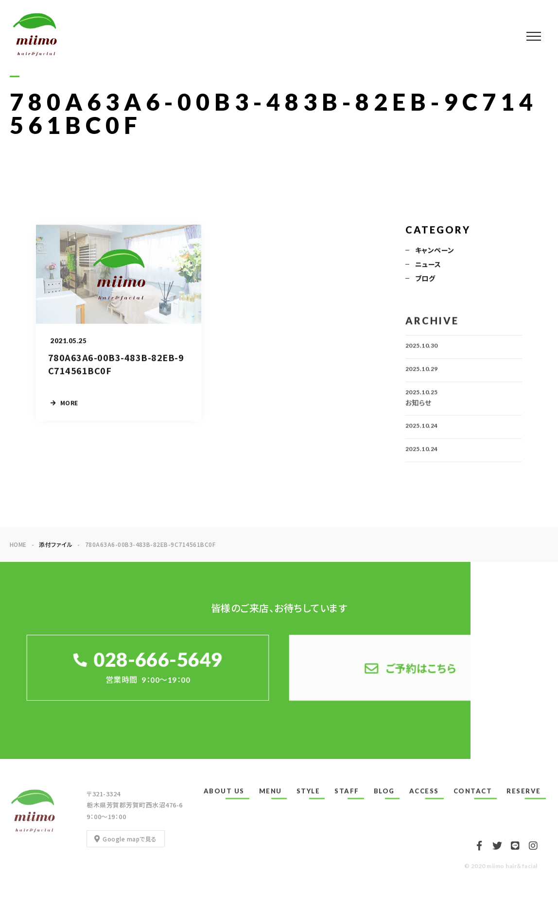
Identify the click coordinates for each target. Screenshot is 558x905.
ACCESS (424, 791)
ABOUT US (224, 791)
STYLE (308, 791)
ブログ (425, 279)
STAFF (346, 791)
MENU (270, 791)
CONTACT (472, 791)
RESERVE (523, 791)
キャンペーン (434, 251)
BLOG (384, 791)
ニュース (428, 265)
